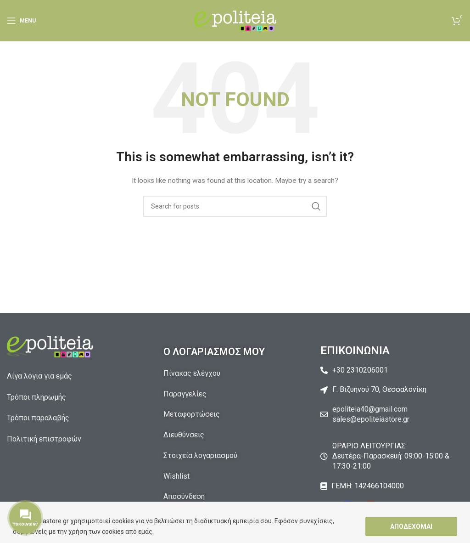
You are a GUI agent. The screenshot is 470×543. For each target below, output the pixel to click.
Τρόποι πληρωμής (36, 397)
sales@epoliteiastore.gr (370, 419)
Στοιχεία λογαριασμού (200, 455)
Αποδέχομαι (411, 526)
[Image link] (50, 346)
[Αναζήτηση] (235, 206)
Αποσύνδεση (184, 496)
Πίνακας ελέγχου (191, 373)
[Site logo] (235, 20)
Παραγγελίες (185, 394)
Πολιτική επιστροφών (44, 439)
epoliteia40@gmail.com (370, 409)
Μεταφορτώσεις (191, 414)
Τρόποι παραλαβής (38, 417)
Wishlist (176, 476)
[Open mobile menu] (21, 20)
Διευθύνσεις (183, 434)
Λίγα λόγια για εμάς (39, 376)
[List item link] (391, 370)
